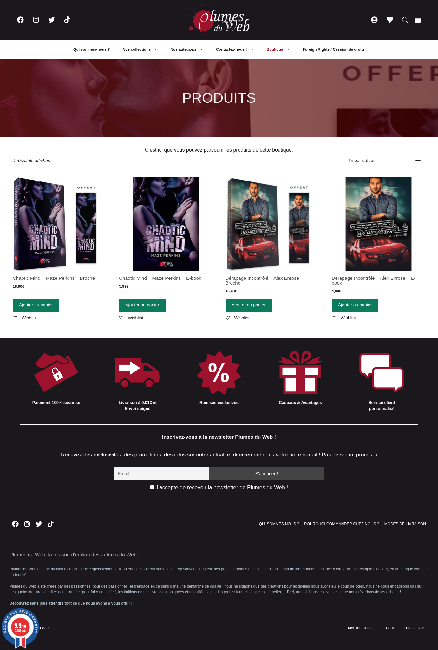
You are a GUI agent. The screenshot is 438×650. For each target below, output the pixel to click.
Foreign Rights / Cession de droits (334, 49)
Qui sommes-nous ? (91, 49)
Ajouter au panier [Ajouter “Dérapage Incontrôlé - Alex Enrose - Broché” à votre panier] (249, 304)
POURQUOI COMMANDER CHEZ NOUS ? (341, 524)
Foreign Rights (416, 628)
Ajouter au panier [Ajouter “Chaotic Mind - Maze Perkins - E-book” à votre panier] (142, 304)
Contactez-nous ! (238, 49)
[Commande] (384, 160)
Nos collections (143, 49)
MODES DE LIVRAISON (405, 524)
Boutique (282, 49)
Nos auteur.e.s (190, 49)
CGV (390, 628)
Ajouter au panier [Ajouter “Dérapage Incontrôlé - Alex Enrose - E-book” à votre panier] (355, 304)
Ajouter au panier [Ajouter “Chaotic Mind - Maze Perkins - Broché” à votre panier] (36, 304)
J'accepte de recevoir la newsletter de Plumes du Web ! (219, 487)
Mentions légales (362, 628)
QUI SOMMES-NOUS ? (279, 524)
